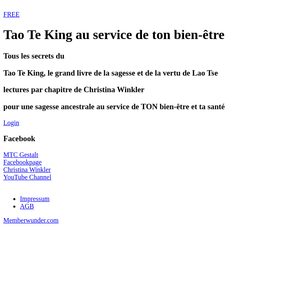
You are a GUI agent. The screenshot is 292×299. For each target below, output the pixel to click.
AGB (27, 206)
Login (11, 122)
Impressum (34, 198)
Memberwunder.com (31, 220)
